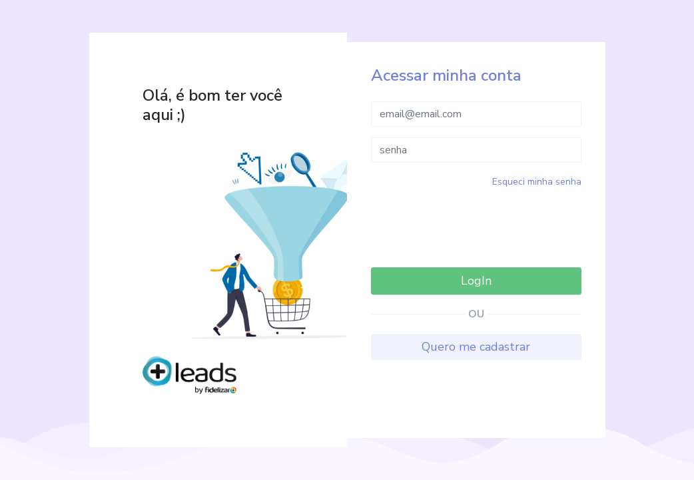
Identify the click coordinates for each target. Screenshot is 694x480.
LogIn (476, 281)
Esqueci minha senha (536, 181)
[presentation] (476, 226)
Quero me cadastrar (476, 347)
